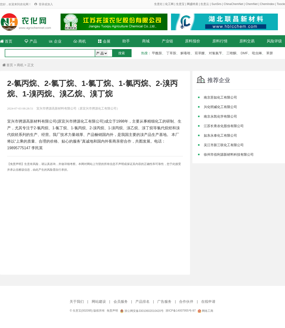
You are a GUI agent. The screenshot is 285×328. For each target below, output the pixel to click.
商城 (146, 41)
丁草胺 (171, 53)
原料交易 (247, 41)
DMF (244, 53)
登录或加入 (46, 4)
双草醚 (200, 53)
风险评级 (274, 41)
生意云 (204, 4)
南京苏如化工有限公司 (220, 97)
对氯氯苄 (215, 53)
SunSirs (216, 4)
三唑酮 (231, 53)
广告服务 (164, 301)
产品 (30, 41)
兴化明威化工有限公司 (220, 107)
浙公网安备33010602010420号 (142, 311)
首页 (6, 41)
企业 (55, 41)
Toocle (281, 4)
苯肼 (269, 53)
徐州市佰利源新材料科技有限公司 (229, 154)
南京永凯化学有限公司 (220, 116)
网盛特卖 (192, 4)
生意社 (158, 4)
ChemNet (252, 4)
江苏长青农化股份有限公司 (224, 126)
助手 (126, 41)
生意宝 (180, 4)
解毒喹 (185, 53)
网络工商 (205, 311)
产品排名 (142, 301)
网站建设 (99, 301)
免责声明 (112, 310)
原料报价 (192, 41)
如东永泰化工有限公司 (220, 135)
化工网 (169, 4)
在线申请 (208, 301)
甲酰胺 (157, 53)
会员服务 (121, 301)
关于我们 (77, 301)
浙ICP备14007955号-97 (181, 310)
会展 (104, 41)
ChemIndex (267, 4)
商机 (79, 41)
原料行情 (220, 41)
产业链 (167, 41)
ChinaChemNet (233, 4)
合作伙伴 (186, 301)
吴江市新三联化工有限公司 (224, 145)
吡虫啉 (257, 53)
